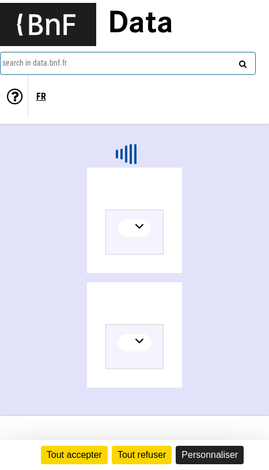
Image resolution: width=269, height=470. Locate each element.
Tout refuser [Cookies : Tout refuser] (142, 455)
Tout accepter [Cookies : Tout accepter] (74, 455)
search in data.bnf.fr (34, 62)
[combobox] (128, 63)
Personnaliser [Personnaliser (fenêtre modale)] (209, 455)
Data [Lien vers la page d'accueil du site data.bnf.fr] (140, 24)
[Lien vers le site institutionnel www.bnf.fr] (48, 24)
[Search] (241, 61)
